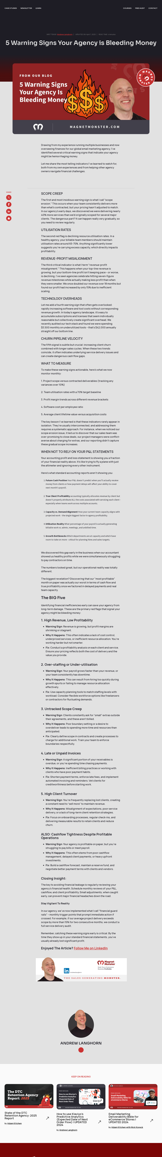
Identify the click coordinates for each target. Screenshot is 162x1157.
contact (152, 8)
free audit (140, 8)
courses (127, 8)
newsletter (26, 8)
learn (38, 8)
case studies (11, 8)
